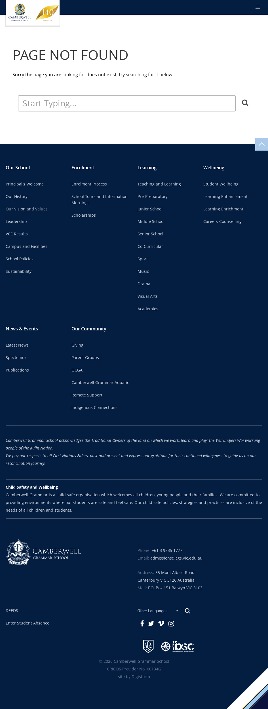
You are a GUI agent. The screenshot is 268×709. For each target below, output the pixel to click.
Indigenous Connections (94, 407)
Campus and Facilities (26, 246)
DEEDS (12, 610)
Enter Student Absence (27, 623)
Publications (17, 370)
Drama (144, 284)
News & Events (22, 329)
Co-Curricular (150, 246)
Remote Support (86, 395)
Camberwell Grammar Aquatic (100, 382)
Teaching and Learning (159, 184)
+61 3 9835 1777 (167, 550)
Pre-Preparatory (153, 196)
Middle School (151, 221)
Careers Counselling (222, 221)
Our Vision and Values (27, 209)
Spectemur (16, 357)
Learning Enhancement (225, 196)
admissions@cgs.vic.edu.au (176, 558)
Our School (18, 167)
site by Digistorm (134, 676)
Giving (77, 345)
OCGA (77, 370)
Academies (148, 309)
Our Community (88, 329)
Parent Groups (85, 357)
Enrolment (82, 167)
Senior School (150, 234)
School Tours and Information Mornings (99, 199)
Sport (143, 259)
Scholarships (83, 215)
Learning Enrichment (223, 209)
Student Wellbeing (221, 184)
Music (143, 271)
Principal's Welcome (25, 184)
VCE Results (17, 234)
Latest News (17, 345)
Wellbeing (213, 167)
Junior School (150, 209)
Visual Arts (148, 296)
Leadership (16, 221)
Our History (17, 196)
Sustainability (18, 271)
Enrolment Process (89, 184)
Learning (147, 167)
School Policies (19, 259)
